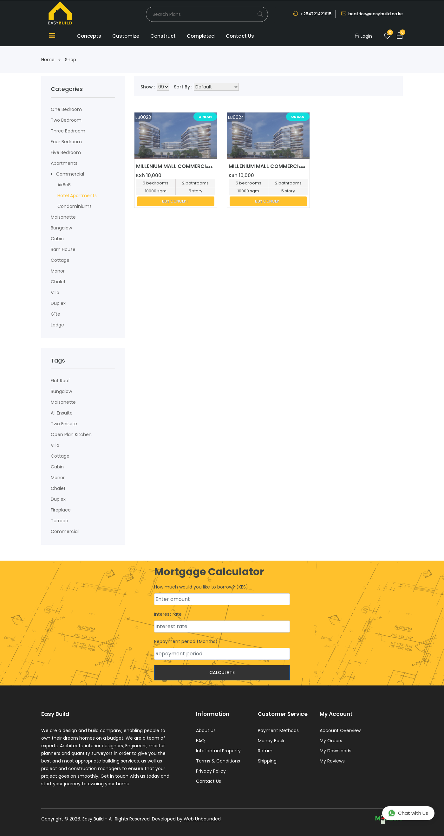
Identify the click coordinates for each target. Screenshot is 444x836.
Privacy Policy (211, 771)
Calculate (222, 672)
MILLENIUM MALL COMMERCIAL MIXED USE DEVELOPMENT (206, 166)
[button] (51, 174)
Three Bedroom (68, 131)
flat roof (60, 380)
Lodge (57, 325)
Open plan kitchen (71, 434)
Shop (70, 59)
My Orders (331, 740)
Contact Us (240, 36)
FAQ (200, 740)
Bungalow (61, 228)
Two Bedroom (66, 120)
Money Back (271, 740)
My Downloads (335, 751)
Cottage (60, 260)
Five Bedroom (66, 152)
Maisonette (63, 402)
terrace (59, 521)
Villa (55, 292)
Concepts (89, 36)
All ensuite (62, 413)
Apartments (64, 163)
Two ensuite (64, 424)
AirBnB (64, 185)
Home (51, 59)
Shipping (267, 761)
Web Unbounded (202, 819)
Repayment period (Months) (186, 641)
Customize (125, 36)
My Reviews (332, 761)
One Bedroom (66, 109)
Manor (58, 271)
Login (366, 36)
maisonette (63, 217)
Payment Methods (278, 730)
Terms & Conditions (218, 761)
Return (265, 751)
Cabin (57, 238)
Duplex (58, 303)
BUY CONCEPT (175, 201)
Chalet (58, 282)
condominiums (74, 206)
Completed (201, 36)
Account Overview (340, 730)
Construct (163, 36)
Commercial (70, 174)
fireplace (61, 510)
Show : (147, 87)
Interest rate (168, 614)
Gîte (55, 314)
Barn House (63, 249)
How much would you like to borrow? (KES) (201, 587)
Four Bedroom (66, 141)
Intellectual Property (218, 751)
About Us (206, 730)
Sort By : (183, 87)
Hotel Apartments (77, 195)
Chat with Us (408, 813)
